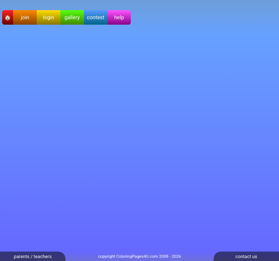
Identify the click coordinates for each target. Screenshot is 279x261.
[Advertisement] (250, 143)
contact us (246, 256)
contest (95, 17)
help (119, 17)
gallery (72, 17)
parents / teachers (33, 256)
